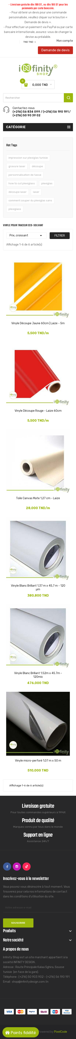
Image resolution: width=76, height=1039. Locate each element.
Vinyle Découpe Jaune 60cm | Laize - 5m (38, 323)
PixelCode (60, 1032)
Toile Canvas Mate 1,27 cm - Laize (38, 498)
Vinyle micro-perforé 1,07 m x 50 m (38, 760)
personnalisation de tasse (25, 174)
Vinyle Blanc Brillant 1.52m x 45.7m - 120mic (38, 675)
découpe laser (18, 191)
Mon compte (65, 40)
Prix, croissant (26, 235)
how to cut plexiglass (22, 183)
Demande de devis (55, 50)
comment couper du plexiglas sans (30, 200)
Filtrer (60, 235)
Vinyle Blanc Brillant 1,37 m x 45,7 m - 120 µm (38, 587)
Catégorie (16, 127)
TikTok (26, 866)
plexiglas (46, 183)
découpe (37, 166)
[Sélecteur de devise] (29, 42)
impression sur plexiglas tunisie (28, 157)
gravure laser (17, 166)
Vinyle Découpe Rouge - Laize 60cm (38, 411)
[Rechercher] (38, 97)
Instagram (17, 866)
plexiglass (15, 209)
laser (36, 191)
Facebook (7, 866)
